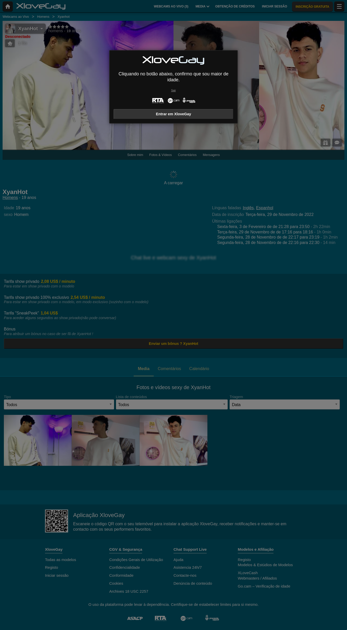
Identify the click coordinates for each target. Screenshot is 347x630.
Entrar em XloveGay (173, 114)
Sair (173, 90)
